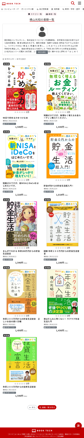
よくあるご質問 (20, 434)
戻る (32, 407)
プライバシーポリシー (48, 436)
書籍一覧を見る (47, 407)
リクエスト (40, 434)
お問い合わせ (31, 434)
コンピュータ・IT (10, 9)
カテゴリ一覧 (35, 14)
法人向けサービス (52, 434)
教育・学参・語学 (71, 9)
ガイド (11, 434)
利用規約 (77, 434)
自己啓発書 (42, 9)
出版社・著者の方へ (65, 434)
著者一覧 (51, 14)
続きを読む (42, 52)
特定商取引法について (32, 436)
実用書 (55, 9)
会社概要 (61, 436)
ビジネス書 (28, 9)
